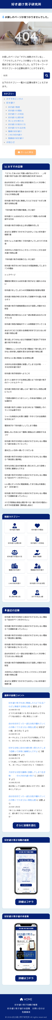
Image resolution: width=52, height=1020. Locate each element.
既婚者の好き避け (16, 138)
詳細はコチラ (26, 901)
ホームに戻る (25, 152)
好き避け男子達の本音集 (18, 1008)
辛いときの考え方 (16, 121)
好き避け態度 (14, 107)
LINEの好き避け (15, 134)
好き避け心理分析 (16, 117)
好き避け (10, 102)
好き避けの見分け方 (17, 124)
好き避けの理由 (15, 110)
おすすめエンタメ (14, 98)
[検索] (47, 75)
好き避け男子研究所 (26, 4)
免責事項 (26, 1012)
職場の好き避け (15, 131)
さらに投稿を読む (26, 825)
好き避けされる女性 (17, 127)
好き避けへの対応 (16, 114)
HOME (26, 999)
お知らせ (10, 142)
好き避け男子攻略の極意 (26, 1004)
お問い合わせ (38, 1008)
